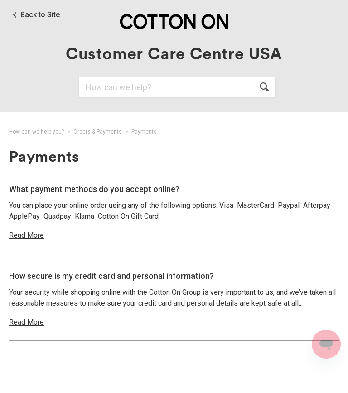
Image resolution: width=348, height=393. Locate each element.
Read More (26, 235)
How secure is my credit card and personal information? (111, 276)
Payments (144, 132)
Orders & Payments (97, 132)
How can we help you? (36, 132)
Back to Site (40, 15)
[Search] (177, 87)
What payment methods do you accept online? (94, 189)
